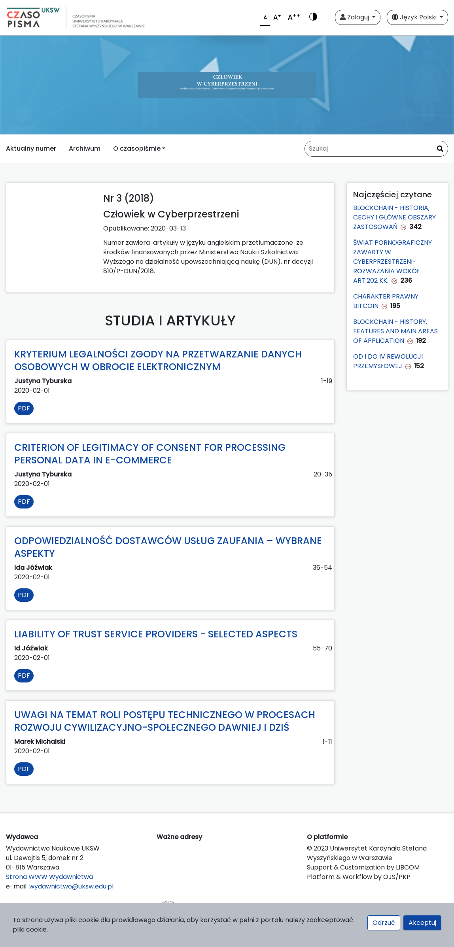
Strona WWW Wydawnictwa (49, 876)
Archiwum (84, 148)
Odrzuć (384, 922)
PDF (24, 408)
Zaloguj (355, 17)
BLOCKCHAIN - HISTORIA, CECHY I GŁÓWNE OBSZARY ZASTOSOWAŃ (394, 217)
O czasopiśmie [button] (137, 148)
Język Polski (415, 17)
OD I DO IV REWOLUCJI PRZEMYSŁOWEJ (388, 361)
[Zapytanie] (376, 148)
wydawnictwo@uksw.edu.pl (71, 886)
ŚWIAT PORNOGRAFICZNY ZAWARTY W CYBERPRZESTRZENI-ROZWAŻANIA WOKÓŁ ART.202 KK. (392, 261)
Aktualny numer (31, 148)
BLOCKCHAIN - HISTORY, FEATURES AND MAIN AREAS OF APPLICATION (395, 331)
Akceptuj (422, 922)
